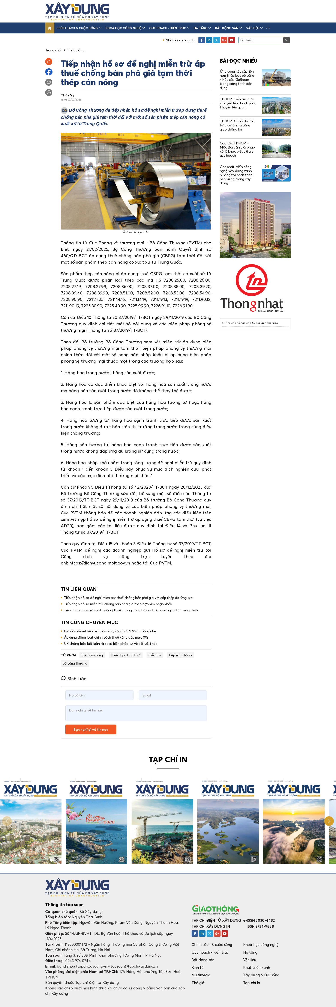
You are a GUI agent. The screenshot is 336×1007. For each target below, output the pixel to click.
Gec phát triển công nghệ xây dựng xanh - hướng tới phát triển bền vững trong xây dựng (237, 175)
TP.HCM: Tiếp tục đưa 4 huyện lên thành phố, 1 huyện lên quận (238, 103)
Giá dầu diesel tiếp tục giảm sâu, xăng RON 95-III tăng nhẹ (110, 631)
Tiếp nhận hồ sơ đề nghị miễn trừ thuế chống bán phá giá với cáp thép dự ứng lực (128, 598)
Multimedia (201, 975)
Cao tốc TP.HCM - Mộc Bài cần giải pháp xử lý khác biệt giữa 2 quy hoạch (237, 149)
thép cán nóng (92, 655)
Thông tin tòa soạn (64, 904)
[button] (268, 28)
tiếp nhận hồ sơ (180, 655)
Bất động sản (228, 28)
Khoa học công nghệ (125, 28)
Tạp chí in (251, 982)
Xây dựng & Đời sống (261, 975)
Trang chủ (53, 50)
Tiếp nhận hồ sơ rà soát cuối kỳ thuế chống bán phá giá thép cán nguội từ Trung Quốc (131, 610)
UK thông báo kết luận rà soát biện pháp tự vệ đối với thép (111, 643)
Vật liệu (254, 28)
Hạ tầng (202, 28)
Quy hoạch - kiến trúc (169, 28)
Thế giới (199, 982)
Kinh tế (198, 967)
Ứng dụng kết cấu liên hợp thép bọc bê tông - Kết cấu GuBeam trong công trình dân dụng (237, 79)
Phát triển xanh (256, 967)
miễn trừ (154, 655)
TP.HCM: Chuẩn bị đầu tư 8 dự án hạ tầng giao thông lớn (237, 125)
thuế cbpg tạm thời (125, 655)
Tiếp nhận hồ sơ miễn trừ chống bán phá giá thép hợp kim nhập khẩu (118, 604)
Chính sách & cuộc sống (78, 28)
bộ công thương (75, 663)
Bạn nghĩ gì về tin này (91, 729)
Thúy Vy (67, 95)
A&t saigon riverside (265, 322)
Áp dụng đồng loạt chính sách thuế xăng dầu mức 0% (106, 637)
